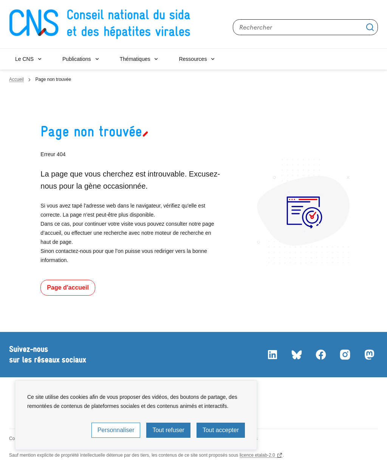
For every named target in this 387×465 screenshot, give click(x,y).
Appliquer (370, 27)
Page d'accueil (68, 287)
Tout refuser (168, 430)
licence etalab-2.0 (257, 455)
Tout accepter (221, 430)
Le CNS (24, 59)
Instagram (345, 355)
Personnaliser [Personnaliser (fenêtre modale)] (116, 430)
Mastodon (369, 355)
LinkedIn (272, 355)
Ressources (193, 59)
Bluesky (296, 355)
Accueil (16, 79)
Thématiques (135, 59)
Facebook (320, 355)
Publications (76, 59)
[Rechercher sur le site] (305, 27)
